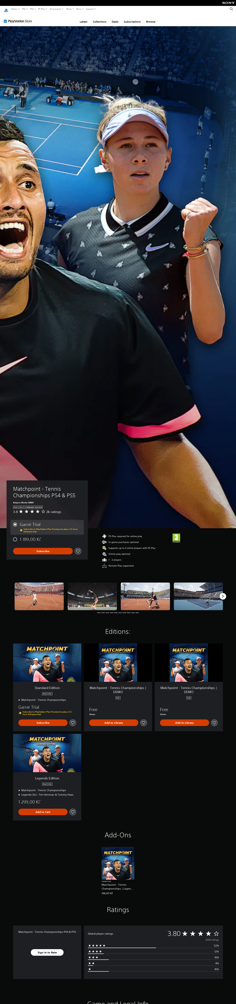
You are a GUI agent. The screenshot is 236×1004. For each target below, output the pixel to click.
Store (78, 9)
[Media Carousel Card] (39, 593)
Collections (99, 18)
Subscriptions (132, 18)
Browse (150, 18)
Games (14, 9)
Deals (115, 18)
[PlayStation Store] (19, 17)
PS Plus (41, 9)
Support (90, 9)
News (69, 9)
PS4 (32, 9)
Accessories (55, 9)
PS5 (24, 9)
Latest (83, 18)
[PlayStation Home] (6, 9)
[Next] (223, 593)
